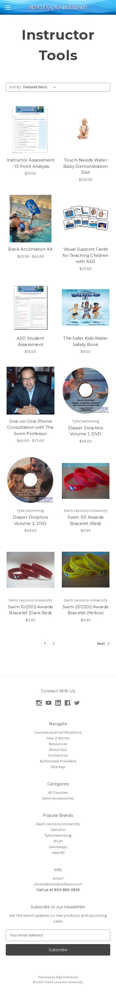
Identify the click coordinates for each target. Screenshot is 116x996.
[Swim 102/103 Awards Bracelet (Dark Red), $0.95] (30, 570)
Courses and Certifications (58, 732)
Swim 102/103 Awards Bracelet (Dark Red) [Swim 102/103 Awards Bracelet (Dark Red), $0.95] (30, 610)
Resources (58, 744)
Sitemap (58, 767)
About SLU (58, 749)
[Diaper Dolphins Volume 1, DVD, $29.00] (86, 391)
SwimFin (58, 829)
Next (103, 644)
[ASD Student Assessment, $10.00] (30, 308)
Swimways (58, 847)
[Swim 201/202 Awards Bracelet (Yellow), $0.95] (86, 570)
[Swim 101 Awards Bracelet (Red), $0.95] (86, 480)
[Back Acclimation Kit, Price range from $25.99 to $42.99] (30, 219)
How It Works (58, 738)
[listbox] (40, 87)
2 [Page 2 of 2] (54, 643)
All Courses (58, 792)
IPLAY (58, 841)
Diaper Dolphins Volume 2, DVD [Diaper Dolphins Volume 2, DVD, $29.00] (30, 520)
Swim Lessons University (58, 824)
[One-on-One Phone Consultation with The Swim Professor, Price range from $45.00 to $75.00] (30, 391)
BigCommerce (67, 977)
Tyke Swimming (58, 835)
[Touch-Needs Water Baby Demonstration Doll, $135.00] (86, 130)
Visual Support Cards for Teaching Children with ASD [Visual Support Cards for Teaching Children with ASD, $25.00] (85, 255)
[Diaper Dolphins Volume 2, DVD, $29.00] (30, 480)
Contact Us (58, 755)
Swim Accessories (58, 798)
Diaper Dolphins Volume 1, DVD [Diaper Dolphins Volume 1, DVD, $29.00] (85, 431)
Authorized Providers (58, 761)
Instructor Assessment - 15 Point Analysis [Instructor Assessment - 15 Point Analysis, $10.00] (30, 163)
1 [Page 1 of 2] (44, 643)
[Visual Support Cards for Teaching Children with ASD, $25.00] (86, 219)
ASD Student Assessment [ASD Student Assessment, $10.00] (30, 341)
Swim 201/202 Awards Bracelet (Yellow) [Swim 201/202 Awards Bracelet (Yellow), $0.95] (86, 610)
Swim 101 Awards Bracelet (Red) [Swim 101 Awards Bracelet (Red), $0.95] (85, 520)
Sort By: (15, 87)
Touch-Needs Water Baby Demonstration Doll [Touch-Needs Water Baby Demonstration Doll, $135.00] (85, 166)
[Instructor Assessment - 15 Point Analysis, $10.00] (30, 130)
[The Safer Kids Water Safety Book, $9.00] (86, 308)
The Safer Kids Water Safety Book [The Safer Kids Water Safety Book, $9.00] (85, 341)
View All (58, 852)
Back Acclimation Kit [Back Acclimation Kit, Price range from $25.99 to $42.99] (30, 249)
